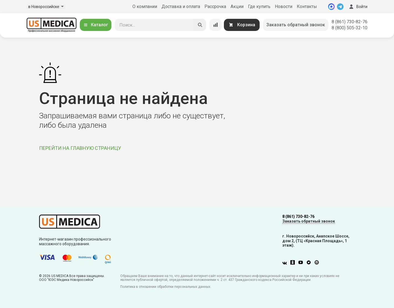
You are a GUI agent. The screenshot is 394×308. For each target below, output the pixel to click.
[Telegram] (340, 6)
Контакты (307, 6)
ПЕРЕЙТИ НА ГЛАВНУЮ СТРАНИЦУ (80, 148)
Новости (283, 6)
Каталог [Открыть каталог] (95, 24)
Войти (357, 6)
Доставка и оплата (181, 6)
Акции (237, 6)
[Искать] (200, 25)
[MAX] (331, 6)
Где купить (259, 6)
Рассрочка (215, 6)
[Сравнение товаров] (215, 25)
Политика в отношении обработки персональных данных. (165, 287)
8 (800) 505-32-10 (349, 27)
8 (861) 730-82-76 (349, 21)
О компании (144, 6)
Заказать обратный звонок (295, 24)
